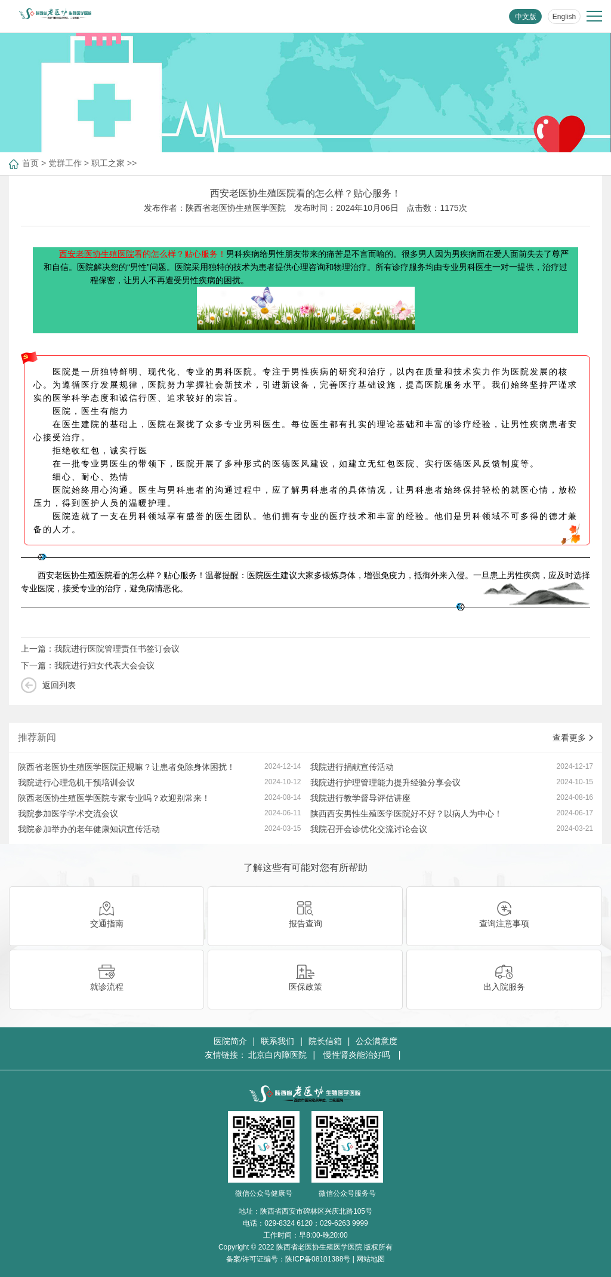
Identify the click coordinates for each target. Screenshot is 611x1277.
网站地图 (370, 1259)
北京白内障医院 (277, 1055)
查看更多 (573, 737)
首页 (30, 163)
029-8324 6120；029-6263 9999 (316, 1223)
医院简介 (230, 1041)
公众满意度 (376, 1041)
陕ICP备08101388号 (317, 1259)
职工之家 (108, 163)
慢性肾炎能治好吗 (358, 1055)
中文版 (525, 17)
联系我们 (277, 1041)
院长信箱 (325, 1041)
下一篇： (88, 665)
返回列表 (59, 685)
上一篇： (100, 648)
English (564, 17)
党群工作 (65, 163)
